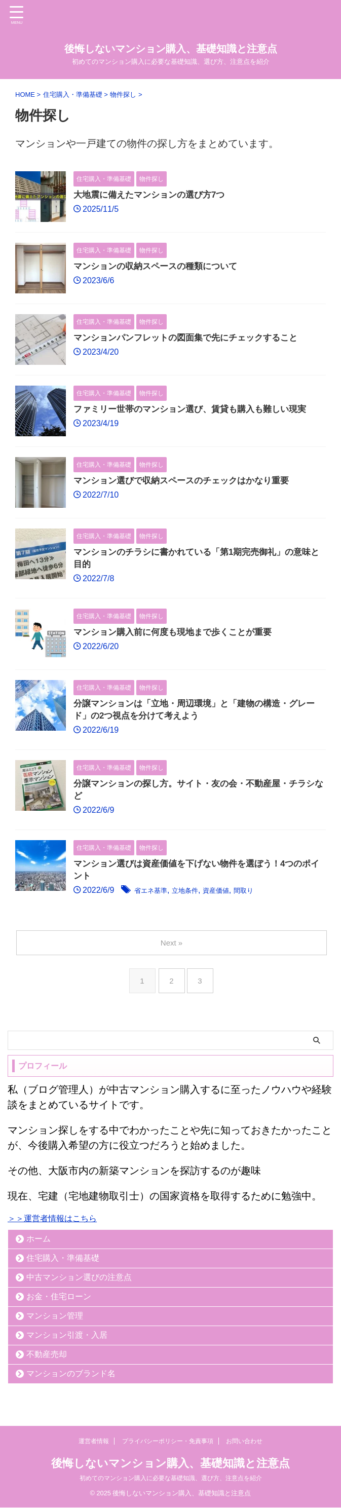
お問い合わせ (244, 1441)
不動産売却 (46, 1362)
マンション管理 (54, 1323)
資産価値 (232, 898)
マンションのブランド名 (71, 1381)
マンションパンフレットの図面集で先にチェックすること (192, 338)
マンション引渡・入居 (66, 1342)
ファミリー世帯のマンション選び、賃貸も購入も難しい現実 (196, 410)
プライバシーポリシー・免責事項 (167, 1441)
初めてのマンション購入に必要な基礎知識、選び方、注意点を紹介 (171, 1478)
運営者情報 (94, 1441)
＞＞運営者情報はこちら (52, 1226)
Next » (172, 950)
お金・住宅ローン (58, 1304)
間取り (265, 898)
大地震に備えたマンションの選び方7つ (153, 196)
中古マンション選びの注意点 (79, 1284)
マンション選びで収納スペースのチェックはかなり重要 (187, 481)
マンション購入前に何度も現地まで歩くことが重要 (178, 635)
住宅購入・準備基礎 (62, 1265)
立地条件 (195, 898)
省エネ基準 (154, 898)
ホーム (38, 1246)
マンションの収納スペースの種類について (160, 267)
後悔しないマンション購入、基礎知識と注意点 (170, 48)
